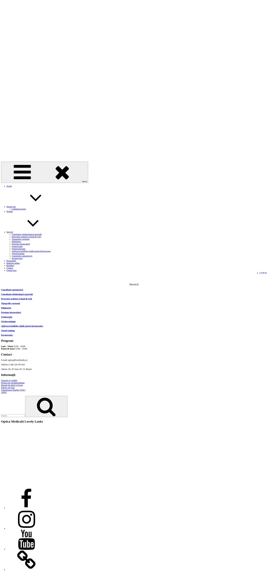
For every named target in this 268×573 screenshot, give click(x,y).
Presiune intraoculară (21, 244)
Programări (11, 261)
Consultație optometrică (22, 256)
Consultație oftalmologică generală (27, 234)
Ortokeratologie (18, 249)
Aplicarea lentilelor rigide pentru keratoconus (31, 251)
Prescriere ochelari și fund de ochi (26, 237)
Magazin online (13, 263)
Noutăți (9, 211)
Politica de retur (8, 388)
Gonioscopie (17, 246)
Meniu (44, 172)
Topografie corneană (20, 239)
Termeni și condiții (9, 380)
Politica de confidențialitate (13, 383)
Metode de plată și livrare (12, 385)
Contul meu (11, 270)
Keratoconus (17, 258)
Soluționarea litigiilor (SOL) (13, 390)
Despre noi (31, 207)
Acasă (9, 186)
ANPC (4, 392)
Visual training (18, 253)
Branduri (10, 265)
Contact (9, 268)
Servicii (29, 232)
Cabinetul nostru (19, 209)
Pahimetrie (16, 241)
